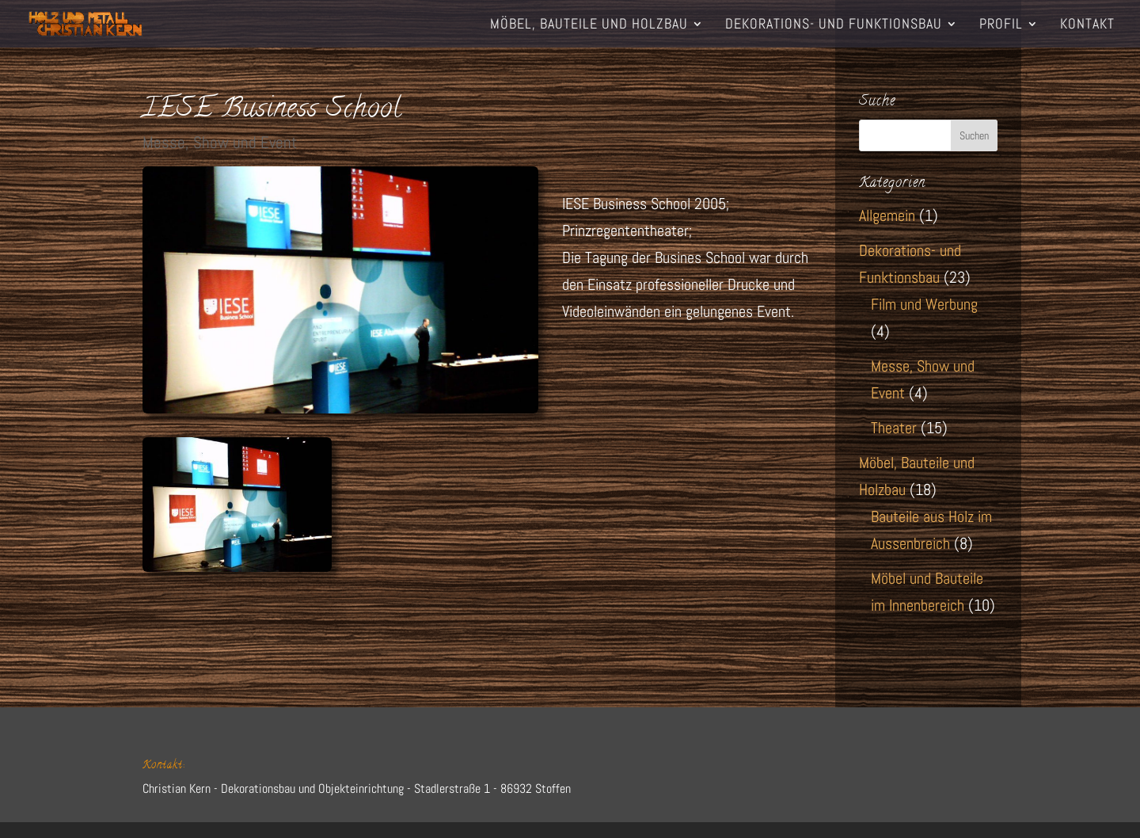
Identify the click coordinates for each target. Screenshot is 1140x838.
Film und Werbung (924, 304)
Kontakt (1087, 25)
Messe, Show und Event (219, 142)
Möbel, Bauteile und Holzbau (589, 25)
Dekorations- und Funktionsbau (833, 25)
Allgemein (887, 215)
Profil (1001, 25)
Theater (894, 427)
